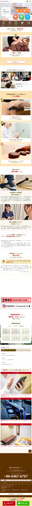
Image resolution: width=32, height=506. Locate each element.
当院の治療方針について (16, 62)
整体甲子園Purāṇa (3, 491)
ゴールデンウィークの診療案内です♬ (8, 359)
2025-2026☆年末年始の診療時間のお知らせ (9, 355)
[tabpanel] (16, 46)
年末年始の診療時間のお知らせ (7, 364)
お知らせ (3, 350)
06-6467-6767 (17, 476)
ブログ (18, 350)
